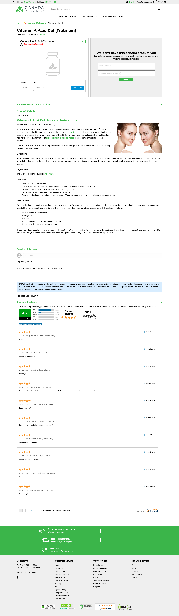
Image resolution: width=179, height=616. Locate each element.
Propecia (135, 552)
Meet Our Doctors (62, 552)
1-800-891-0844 (30, 546)
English (97, 613)
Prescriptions (98, 546)
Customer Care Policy (63, 561)
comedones (73, 132)
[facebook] (18, 557)
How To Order (60, 558)
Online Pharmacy (99, 565)
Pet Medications (99, 552)
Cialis (134, 549)
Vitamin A (49, 174)
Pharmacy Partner (62, 577)
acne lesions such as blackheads (60, 138)
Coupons (96, 568)
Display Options (47, 510)
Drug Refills (97, 555)
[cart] (161, 2)
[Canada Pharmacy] (30, 9)
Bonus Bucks (60, 580)
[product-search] (159, 9)
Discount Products (100, 558)
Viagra (134, 546)
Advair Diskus (137, 555)
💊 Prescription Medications (35, 23)
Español (87, 613)
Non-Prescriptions (100, 549)
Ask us (42, 34)
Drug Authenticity (61, 574)
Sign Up (126, 79)
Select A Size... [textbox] (40, 88)
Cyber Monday (60, 571)
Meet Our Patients (62, 555)
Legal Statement (110, 613)
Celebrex (135, 558)
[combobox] (47, 88)
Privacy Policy (125, 613)
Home (19, 23)
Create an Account (145, 2)
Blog (57, 568)
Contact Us (59, 549)
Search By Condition (101, 561)
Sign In (130, 2)
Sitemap (58, 565)
